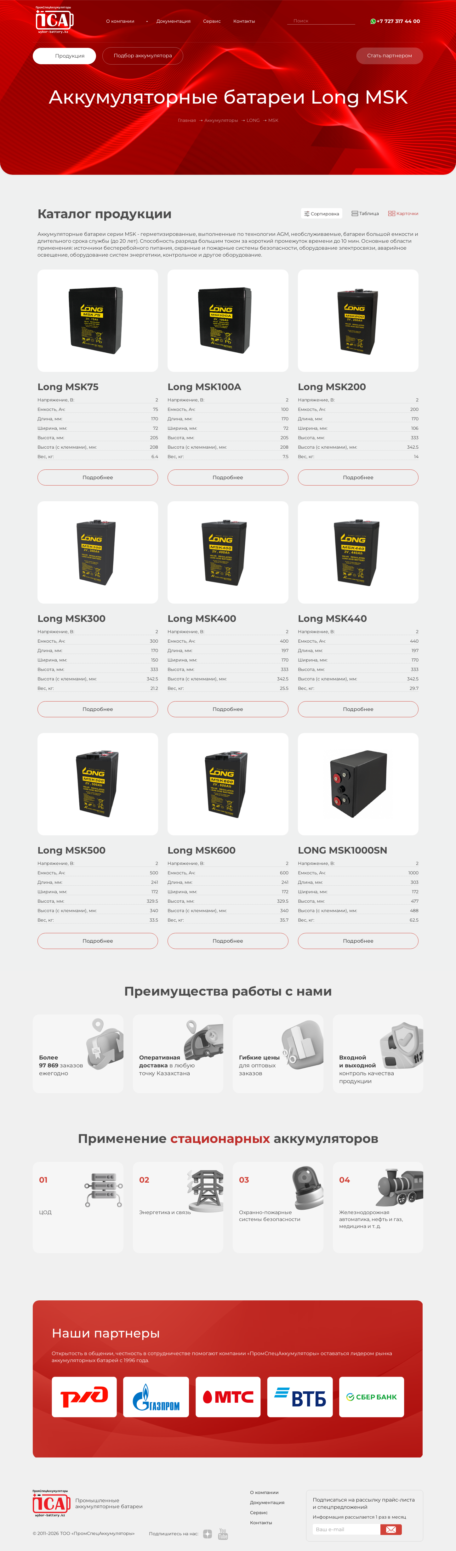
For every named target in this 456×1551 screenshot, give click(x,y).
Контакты (238, 21)
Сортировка (321, 214)
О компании (123, 21)
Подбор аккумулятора (143, 56)
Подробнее (98, 477)
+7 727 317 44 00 (398, 21)
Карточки (403, 213)
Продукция (70, 56)
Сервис (205, 21)
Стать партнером (389, 56)
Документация (167, 21)
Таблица (365, 213)
